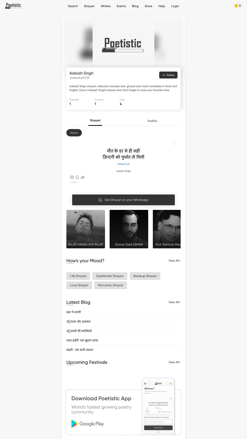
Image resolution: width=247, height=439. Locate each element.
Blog (135, 6)
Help (161, 6)
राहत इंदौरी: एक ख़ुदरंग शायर (82, 340)
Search (73, 6)
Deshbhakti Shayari (110, 276)
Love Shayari (79, 285)
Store (148, 6)
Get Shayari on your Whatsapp (123, 200)
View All (174, 260)
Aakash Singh (123, 171)
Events (121, 6)
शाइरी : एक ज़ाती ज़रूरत (79, 350)
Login (175, 6)
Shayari (89, 6)
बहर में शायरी (73, 312)
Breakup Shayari (145, 276)
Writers (106, 6)
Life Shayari (78, 276)
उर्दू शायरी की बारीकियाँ (79, 331)
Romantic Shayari (110, 285)
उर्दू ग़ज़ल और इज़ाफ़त (78, 321)
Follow (168, 75)
